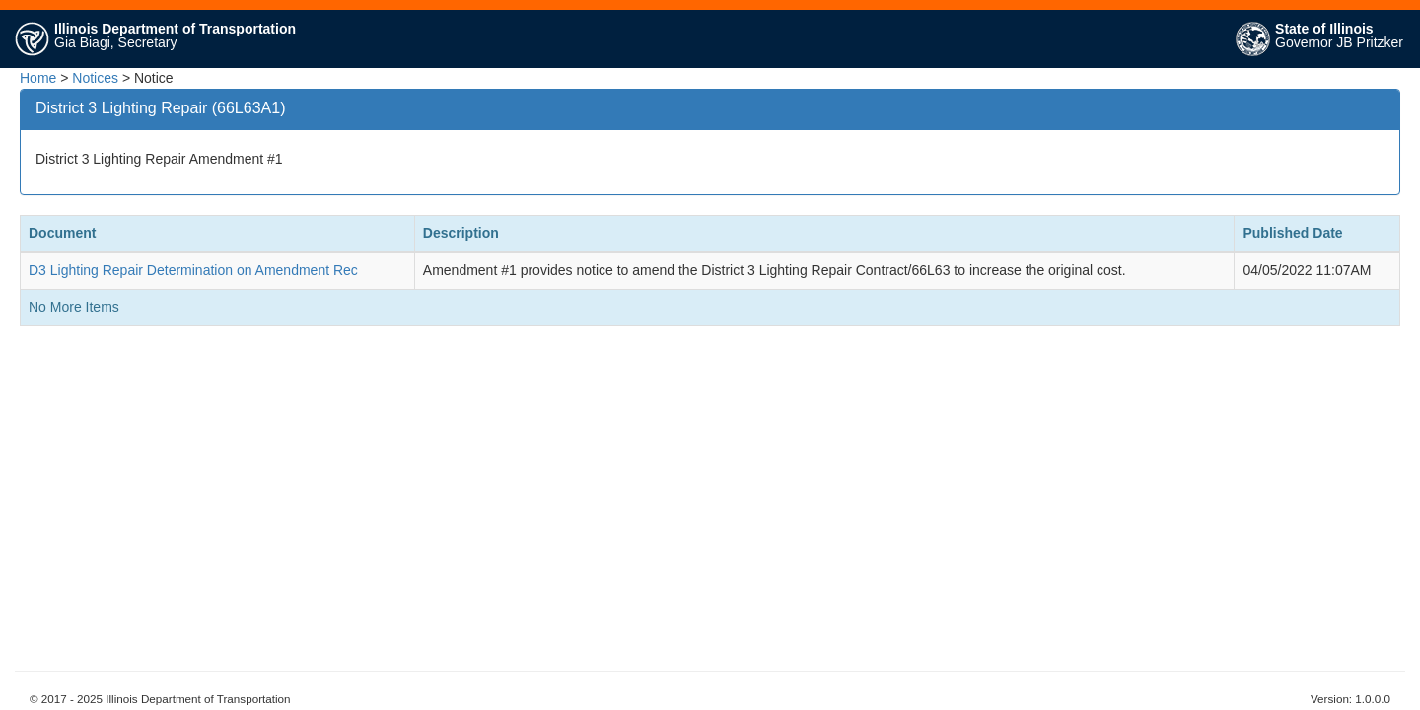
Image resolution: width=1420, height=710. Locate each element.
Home (38, 78)
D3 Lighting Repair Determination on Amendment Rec (193, 270)
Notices (95, 78)
